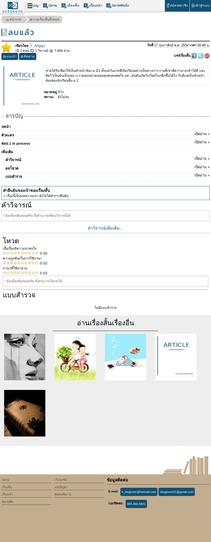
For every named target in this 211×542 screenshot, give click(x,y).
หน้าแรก (13, 20)
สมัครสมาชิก (177, 5)
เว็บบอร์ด (61, 479)
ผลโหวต (107, 167)
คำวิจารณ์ (107, 159)
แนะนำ (9, 57)
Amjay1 (37, 46)
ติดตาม (28, 57)
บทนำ (5, 127)
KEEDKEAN (12, 11)
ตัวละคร (105, 134)
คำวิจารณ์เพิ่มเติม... (105, 228)
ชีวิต (61, 92)
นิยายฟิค (7, 501)
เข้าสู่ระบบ (200, 5)
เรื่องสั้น (70, 5)
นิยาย (50, 5)
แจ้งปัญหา (61, 487)
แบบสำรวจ (107, 176)
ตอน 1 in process (105, 142)
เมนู (32, 5)
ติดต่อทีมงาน (63, 494)
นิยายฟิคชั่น (117, 5)
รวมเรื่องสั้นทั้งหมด (45, 20)
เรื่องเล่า (93, 5)
